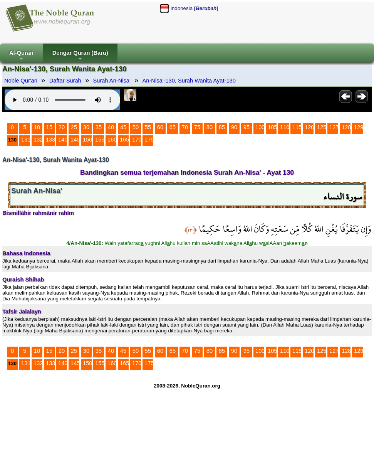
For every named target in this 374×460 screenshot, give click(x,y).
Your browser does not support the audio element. (62, 99)
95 (246, 127)
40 (111, 127)
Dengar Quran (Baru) (80, 56)
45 (123, 127)
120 (309, 127)
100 (260, 127)
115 (297, 127)
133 (50, 139)
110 (284, 127)
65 (172, 127)
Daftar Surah (65, 81)
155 (99, 139)
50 (135, 127)
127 (334, 127)
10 (37, 127)
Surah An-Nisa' (112, 81)
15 (49, 127)
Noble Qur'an (20, 81)
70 (185, 127)
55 (148, 127)
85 (222, 127)
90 (234, 127)
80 (209, 127)
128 (346, 127)
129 (358, 127)
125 (321, 127)
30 (86, 127)
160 (112, 139)
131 (25, 139)
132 (38, 139)
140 (62, 139)
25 (74, 127)
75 (197, 127)
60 (160, 127)
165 (124, 139)
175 (149, 139)
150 (87, 139)
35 (99, 127)
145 (75, 139)
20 (62, 127)
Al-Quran (21, 56)
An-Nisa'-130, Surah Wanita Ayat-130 (189, 81)
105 (272, 127)
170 (136, 139)
